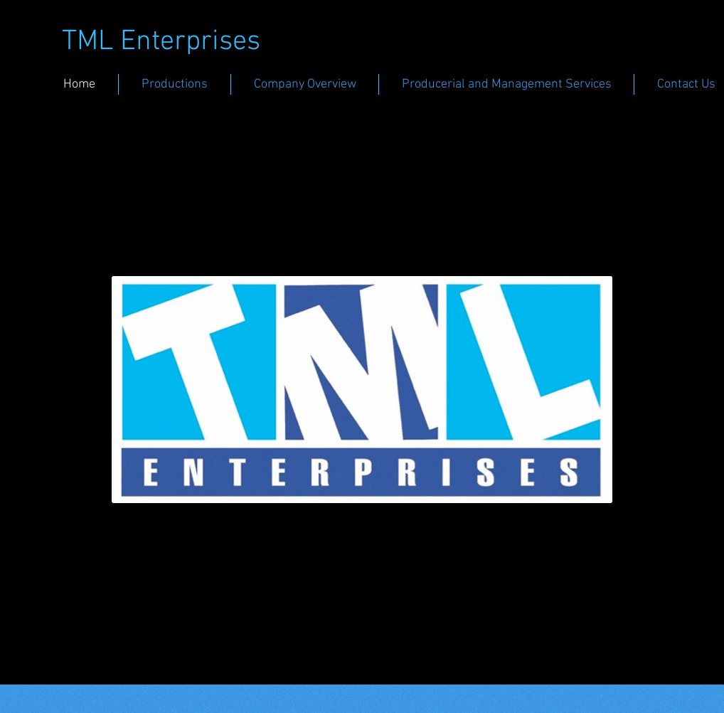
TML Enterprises (161, 42)
